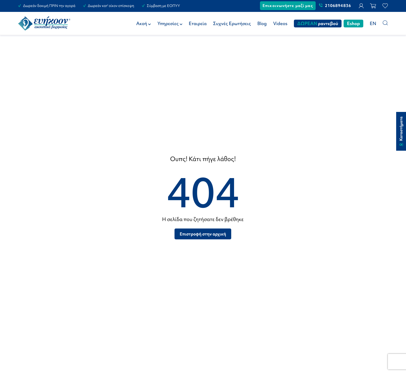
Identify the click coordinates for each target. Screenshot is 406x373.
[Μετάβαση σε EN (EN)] (373, 23)
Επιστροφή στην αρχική (203, 234)
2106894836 (335, 5)
